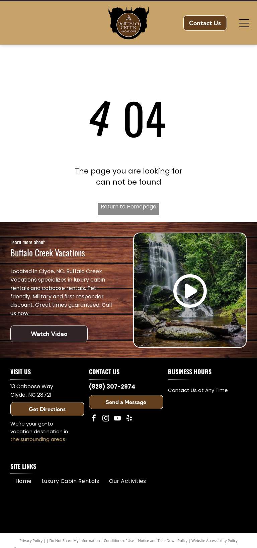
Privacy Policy (30, 540)
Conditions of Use (119, 540)
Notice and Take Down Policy (163, 540)
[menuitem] (23, 481)
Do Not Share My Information (75, 540)
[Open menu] (244, 23)
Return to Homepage (128, 206)
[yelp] (129, 419)
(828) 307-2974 (112, 387)
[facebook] (94, 419)
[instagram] (106, 419)
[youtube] (117, 419)
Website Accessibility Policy (214, 540)
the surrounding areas (37, 439)
